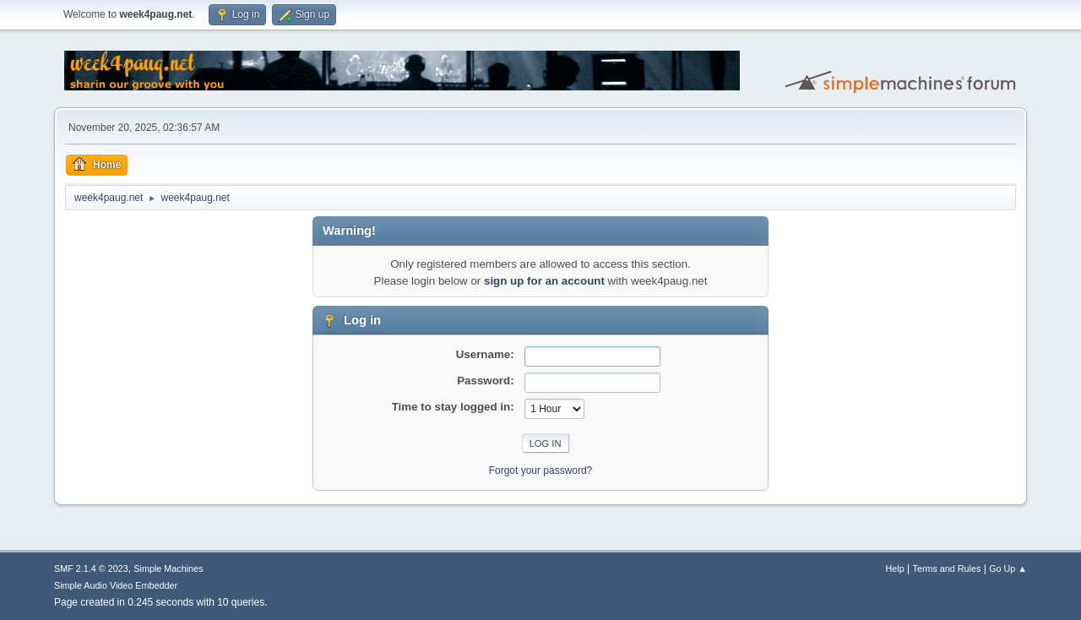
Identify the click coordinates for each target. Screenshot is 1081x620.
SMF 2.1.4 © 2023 (91, 568)
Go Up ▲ (1008, 568)
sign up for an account (544, 281)
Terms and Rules (947, 568)
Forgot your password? (541, 470)
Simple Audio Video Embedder (115, 585)
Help (895, 568)
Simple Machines (168, 568)
